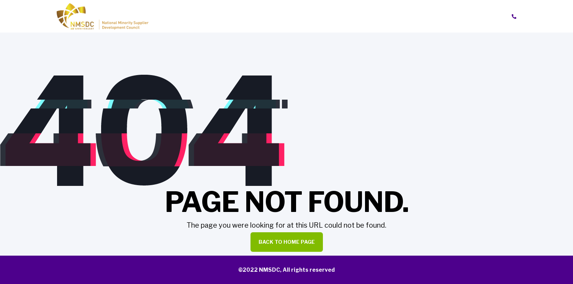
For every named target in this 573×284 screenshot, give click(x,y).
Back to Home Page (287, 242)
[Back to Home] (103, 16)
